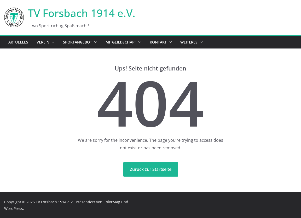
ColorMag (111, 201)
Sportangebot (77, 42)
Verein (43, 42)
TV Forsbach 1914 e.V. (81, 13)
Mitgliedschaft (121, 42)
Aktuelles (18, 42)
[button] (52, 42)
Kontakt (158, 42)
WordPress (13, 208)
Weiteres (189, 42)
